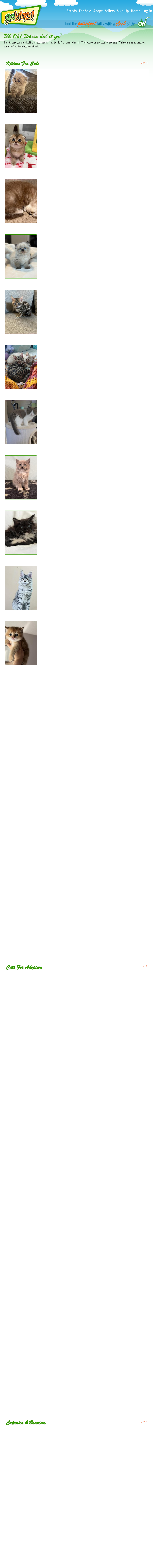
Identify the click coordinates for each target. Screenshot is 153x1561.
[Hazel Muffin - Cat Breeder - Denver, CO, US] (27, 1430)
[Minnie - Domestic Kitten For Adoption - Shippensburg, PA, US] (35, 1221)
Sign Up (123, 10)
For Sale (85, 10)
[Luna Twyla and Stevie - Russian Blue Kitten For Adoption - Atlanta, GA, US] (40, 1105)
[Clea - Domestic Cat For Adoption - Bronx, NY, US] (29, 1061)
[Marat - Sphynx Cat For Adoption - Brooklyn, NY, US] (30, 1323)
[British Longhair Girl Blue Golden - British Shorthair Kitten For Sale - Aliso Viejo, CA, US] (46, 867)
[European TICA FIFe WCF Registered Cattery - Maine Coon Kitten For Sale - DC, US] (21, 609)
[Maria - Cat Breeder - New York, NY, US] (25, 1465)
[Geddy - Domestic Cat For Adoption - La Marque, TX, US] (32, 1192)
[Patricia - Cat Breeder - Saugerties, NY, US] (25, 1477)
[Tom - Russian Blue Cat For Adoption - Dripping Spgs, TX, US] (34, 1134)
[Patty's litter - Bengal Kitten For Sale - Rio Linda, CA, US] (21, 388)
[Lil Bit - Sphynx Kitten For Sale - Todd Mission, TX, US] (31, 809)
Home (135, 10)
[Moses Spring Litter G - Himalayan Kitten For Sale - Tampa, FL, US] (21, 277)
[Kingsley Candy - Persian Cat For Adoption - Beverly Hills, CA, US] (35, 1279)
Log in (147, 10)
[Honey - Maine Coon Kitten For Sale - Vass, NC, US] (30, 910)
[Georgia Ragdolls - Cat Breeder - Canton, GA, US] (28, 1442)
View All (144, 63)
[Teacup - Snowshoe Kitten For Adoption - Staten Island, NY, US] (35, 1395)
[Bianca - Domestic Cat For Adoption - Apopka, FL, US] (30, 1076)
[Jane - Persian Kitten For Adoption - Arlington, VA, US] (30, 974)
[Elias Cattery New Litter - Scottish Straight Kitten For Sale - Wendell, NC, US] (40, 794)
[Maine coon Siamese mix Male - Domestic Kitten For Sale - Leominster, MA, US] (43, 693)
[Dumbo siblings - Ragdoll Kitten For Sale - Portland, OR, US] (33, 707)
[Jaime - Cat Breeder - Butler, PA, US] (22, 1453)
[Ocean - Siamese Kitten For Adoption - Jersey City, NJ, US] (32, 1366)
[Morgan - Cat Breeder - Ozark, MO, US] (24, 1489)
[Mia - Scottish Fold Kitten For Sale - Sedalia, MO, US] (30, 852)
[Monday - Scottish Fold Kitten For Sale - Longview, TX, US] (21, 167)
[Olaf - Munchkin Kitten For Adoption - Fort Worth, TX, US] (32, 1018)
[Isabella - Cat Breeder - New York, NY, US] (25, 1547)
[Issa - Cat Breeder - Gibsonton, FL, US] (24, 1512)
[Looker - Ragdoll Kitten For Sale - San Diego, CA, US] (21, 443)
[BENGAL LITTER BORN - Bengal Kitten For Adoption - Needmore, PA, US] (40, 1308)
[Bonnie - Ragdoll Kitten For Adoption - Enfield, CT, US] (31, 989)
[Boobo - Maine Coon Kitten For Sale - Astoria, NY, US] (31, 751)
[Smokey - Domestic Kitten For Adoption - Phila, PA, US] (31, 1250)
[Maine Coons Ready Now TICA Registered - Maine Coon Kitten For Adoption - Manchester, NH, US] (52, 1032)
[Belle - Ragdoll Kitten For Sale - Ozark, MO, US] (21, 498)
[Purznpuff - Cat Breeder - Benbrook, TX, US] (26, 1559)
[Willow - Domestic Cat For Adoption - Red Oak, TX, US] (31, 1235)
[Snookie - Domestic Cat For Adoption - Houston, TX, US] (31, 1119)
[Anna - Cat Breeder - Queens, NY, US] (23, 1524)
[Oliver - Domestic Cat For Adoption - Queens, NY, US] (30, 1148)
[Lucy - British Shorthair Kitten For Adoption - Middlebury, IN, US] (35, 1163)
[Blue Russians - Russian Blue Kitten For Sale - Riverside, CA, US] (35, 736)
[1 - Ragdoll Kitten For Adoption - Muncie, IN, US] (28, 1294)
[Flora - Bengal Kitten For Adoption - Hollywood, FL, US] (31, 1351)
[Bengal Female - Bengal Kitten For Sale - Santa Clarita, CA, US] (34, 765)
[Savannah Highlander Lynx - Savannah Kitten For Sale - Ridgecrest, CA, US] (40, 838)
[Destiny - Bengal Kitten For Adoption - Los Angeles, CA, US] (33, 1090)
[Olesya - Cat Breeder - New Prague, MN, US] (27, 1500)
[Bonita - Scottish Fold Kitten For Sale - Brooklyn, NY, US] (32, 780)
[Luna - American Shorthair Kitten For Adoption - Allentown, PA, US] (36, 1177)
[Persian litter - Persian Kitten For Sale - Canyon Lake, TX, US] (21, 112)
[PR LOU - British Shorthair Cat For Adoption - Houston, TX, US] (34, 1380)
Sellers (110, 10)
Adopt (98, 10)
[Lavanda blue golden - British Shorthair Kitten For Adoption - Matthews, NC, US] (43, 1264)
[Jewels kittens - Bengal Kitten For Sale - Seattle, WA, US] (21, 333)
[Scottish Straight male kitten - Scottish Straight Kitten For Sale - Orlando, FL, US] (21, 664)
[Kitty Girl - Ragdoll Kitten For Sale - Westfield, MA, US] (21, 554)
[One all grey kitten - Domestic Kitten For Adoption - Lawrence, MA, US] (38, 1207)
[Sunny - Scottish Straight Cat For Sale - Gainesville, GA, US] (32, 896)
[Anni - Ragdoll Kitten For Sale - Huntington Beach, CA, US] (32, 881)
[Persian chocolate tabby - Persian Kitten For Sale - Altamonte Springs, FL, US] (41, 678)
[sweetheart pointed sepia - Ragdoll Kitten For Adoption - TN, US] (35, 1337)
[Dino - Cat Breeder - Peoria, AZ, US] (22, 1535)
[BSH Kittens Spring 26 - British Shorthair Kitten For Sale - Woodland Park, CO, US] (43, 939)
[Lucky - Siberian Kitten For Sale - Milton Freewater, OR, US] (33, 823)
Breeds (71, 10)
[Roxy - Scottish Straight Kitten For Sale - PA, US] (28, 722)
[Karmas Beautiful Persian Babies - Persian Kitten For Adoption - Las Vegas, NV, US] (44, 1047)
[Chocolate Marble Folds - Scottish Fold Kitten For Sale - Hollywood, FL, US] (21, 222)
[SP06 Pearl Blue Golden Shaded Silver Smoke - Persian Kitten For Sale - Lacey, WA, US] (46, 925)
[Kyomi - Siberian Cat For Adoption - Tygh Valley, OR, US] (31, 1003)
